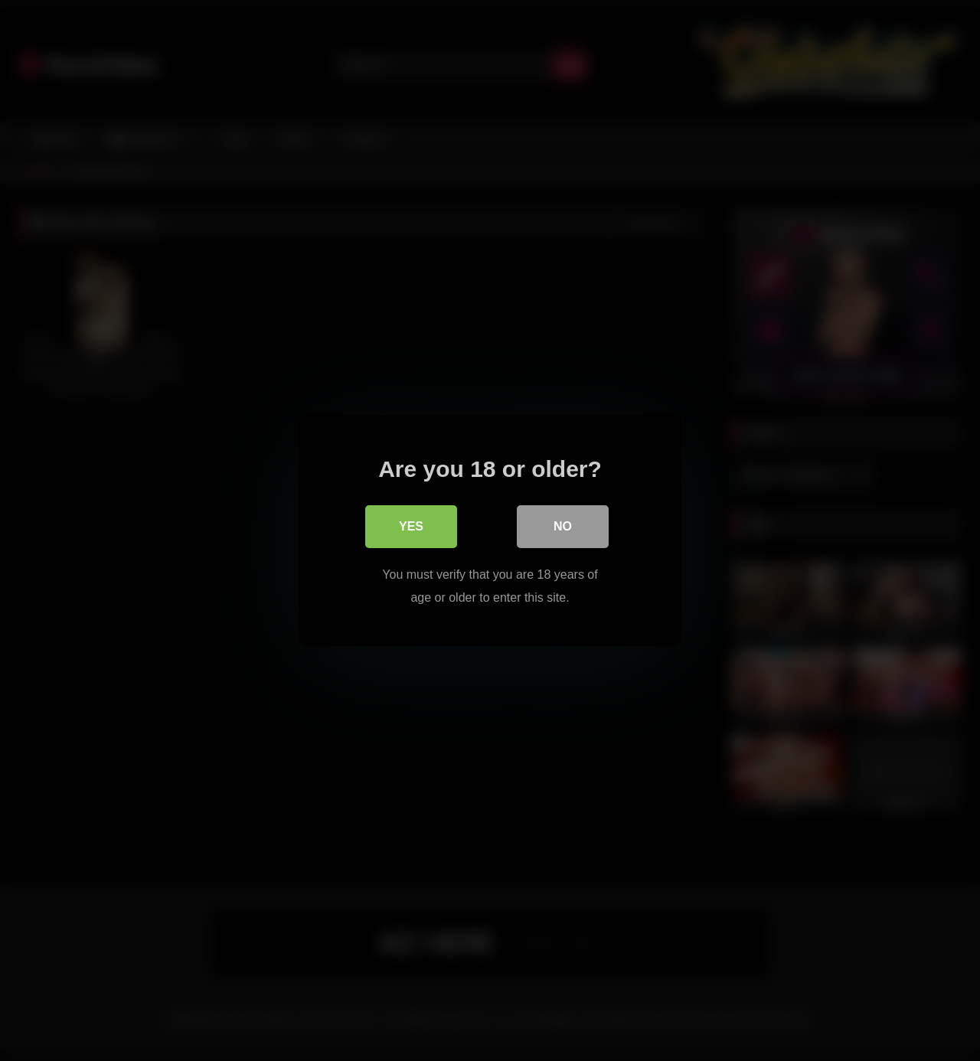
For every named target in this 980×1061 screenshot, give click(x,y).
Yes (411, 526)
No (563, 526)
